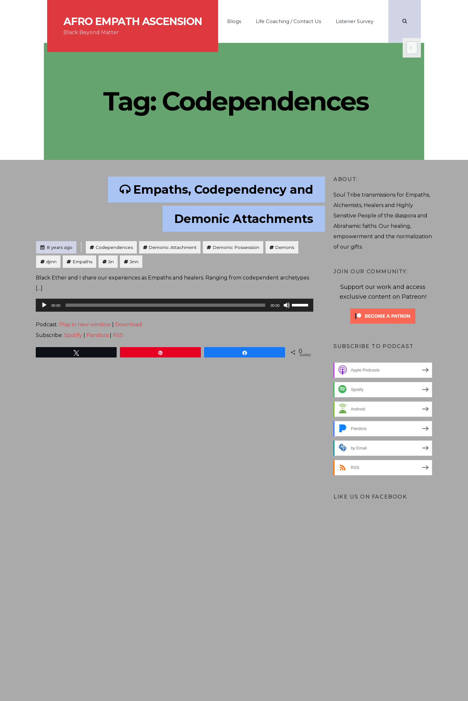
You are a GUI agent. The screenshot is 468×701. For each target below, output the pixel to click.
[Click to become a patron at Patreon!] (382, 315)
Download (128, 324)
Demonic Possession (236, 247)
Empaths (82, 261)
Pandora (97, 335)
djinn (51, 261)
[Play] (44, 305)
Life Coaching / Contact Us (288, 21)
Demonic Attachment (173, 247)
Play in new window (85, 324)
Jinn (134, 261)
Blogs (234, 21)
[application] (174, 305)
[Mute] (286, 305)
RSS (118, 335)
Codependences (114, 247)
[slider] (166, 305)
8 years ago (56, 246)
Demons (284, 247)
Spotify (73, 335)
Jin (111, 261)
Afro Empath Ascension (132, 21)
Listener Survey (354, 21)
